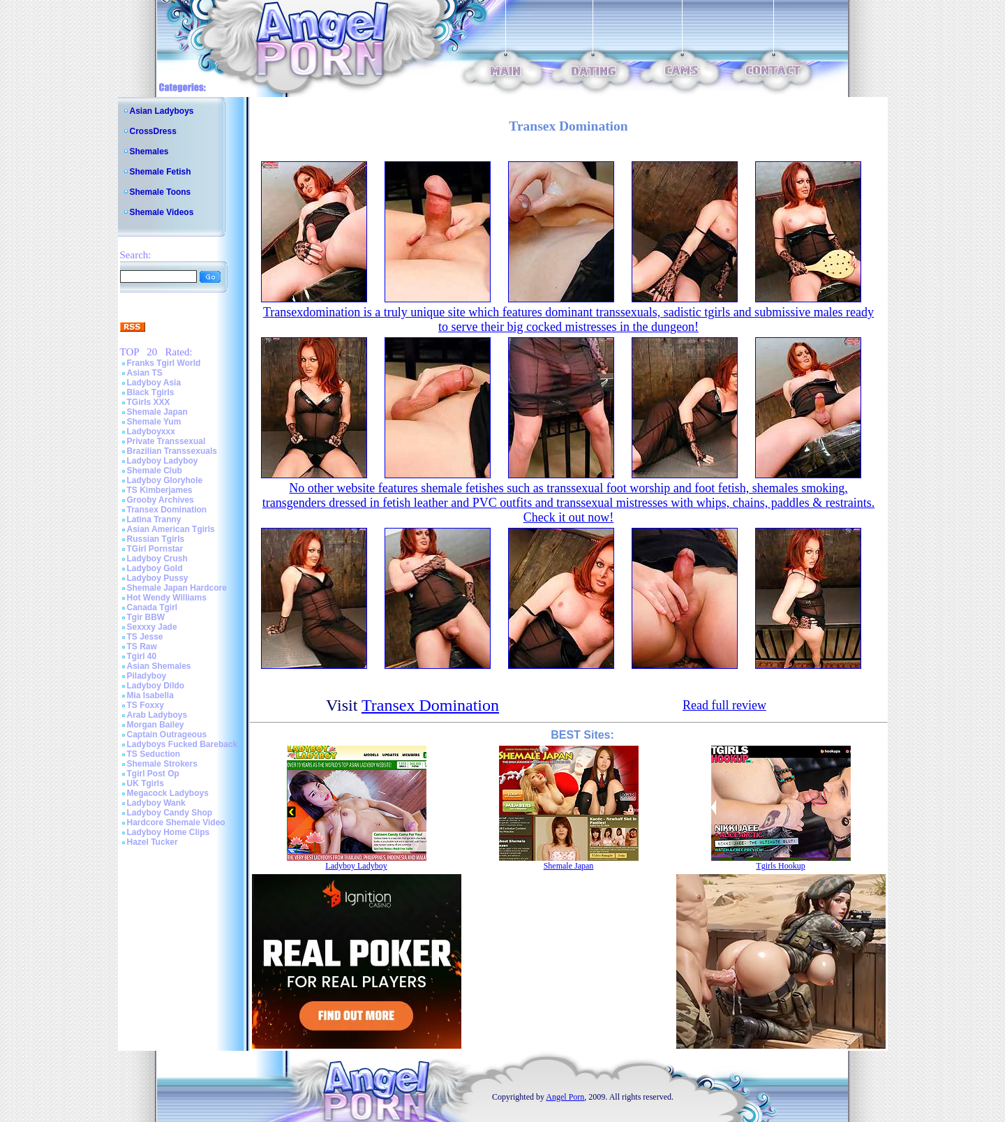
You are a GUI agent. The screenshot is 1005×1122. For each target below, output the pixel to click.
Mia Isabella (150, 695)
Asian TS (145, 373)
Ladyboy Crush (157, 558)
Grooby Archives (160, 500)
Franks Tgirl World (164, 363)
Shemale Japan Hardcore (177, 588)
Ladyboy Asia (154, 382)
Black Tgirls (150, 392)
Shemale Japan (157, 412)
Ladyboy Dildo (156, 686)
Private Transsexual (166, 441)
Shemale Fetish (160, 172)
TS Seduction (154, 754)
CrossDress (153, 131)
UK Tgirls (145, 783)
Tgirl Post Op (153, 773)
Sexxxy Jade (152, 627)
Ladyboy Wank (156, 803)
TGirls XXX (148, 402)
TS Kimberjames (160, 490)
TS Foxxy (145, 705)
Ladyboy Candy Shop (170, 813)
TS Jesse (145, 637)
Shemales (149, 151)
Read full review (724, 705)
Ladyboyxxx (151, 431)
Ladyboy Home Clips (168, 832)
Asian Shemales (159, 666)
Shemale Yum (154, 422)
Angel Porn (565, 1097)
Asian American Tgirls (171, 529)
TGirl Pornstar (155, 549)
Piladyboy (147, 676)
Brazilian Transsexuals (172, 451)
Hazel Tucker (152, 842)
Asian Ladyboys (162, 111)
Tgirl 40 (142, 656)
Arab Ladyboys (157, 715)
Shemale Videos (162, 212)
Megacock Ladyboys (168, 793)
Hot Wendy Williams (167, 598)
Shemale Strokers (162, 764)
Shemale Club (154, 470)
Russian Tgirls (156, 539)
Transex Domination (167, 510)
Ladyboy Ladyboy (162, 461)
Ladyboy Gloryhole (165, 480)
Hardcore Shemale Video (176, 822)
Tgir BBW (146, 617)
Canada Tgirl (152, 607)
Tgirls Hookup (780, 866)
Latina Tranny (154, 519)
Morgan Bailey (155, 725)
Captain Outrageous (167, 734)
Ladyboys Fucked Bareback (182, 744)
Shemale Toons (160, 192)
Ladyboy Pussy (157, 578)
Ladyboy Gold (155, 568)
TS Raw (142, 646)
